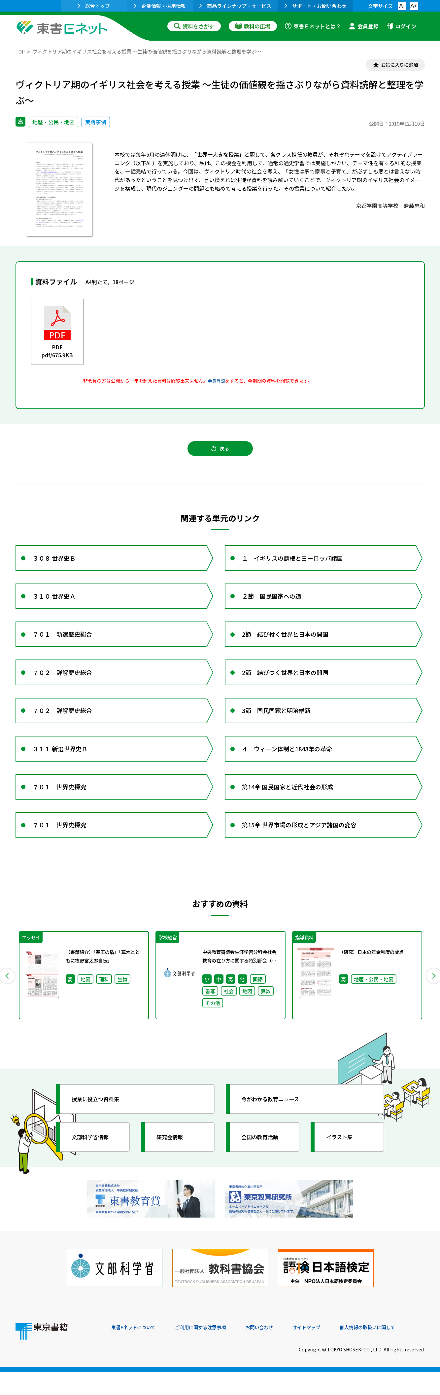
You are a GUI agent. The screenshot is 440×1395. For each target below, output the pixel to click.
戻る (220, 452)
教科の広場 (252, 26)
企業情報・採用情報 (160, 5)
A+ (413, 6)
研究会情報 (173, 1166)
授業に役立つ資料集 (100, 1128)
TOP (21, 51)
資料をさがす (194, 26)
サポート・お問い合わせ (316, 5)
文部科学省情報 (94, 1166)
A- (402, 6)
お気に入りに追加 (396, 65)
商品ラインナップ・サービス (235, 5)
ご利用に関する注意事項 (211, 1350)
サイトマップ (326, 1350)
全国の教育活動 (264, 1166)
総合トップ (94, 5)
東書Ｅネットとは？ (313, 26)
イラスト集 (342, 1166)
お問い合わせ (275, 1350)
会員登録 (364, 26)
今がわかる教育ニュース (275, 1128)
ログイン (401, 26)
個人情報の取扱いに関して (393, 1350)
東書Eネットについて (136, 1350)
